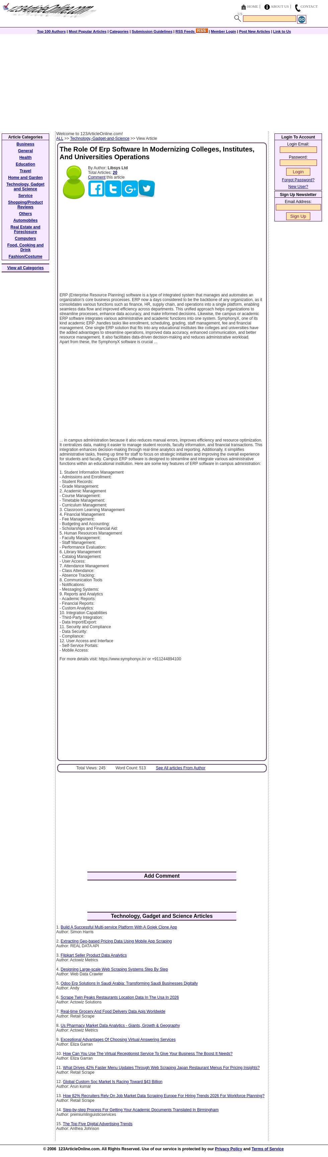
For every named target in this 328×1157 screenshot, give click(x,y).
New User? (298, 186)
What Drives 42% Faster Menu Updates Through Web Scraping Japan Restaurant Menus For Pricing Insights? (161, 1067)
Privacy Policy (228, 1149)
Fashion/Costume (26, 256)
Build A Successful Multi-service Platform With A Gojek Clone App (119, 927)
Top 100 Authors (51, 31)
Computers (25, 238)
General (25, 151)
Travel (25, 171)
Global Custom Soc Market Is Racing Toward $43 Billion (112, 1081)
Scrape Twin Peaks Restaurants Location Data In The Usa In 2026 (120, 997)
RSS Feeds (191, 31)
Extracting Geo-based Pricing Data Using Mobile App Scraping (116, 941)
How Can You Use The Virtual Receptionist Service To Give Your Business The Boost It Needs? (148, 1053)
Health (25, 157)
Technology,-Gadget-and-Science (99, 138)
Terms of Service (268, 1149)
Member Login (223, 31)
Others (25, 213)
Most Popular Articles (87, 31)
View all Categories (25, 268)
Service (25, 195)
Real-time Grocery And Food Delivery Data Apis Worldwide (113, 1011)
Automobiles (25, 220)
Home (252, 6)
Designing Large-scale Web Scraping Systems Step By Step (114, 969)
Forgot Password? (298, 180)
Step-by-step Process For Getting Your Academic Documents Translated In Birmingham (141, 1109)
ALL (59, 138)
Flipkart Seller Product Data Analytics (94, 955)
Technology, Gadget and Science (25, 186)
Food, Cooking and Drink (25, 247)
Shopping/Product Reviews (25, 204)
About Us (280, 6)
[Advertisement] (164, 81)
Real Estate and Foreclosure (25, 229)
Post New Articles (254, 31)
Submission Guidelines (152, 31)
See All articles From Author (181, 768)
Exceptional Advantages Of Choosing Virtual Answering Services (118, 1039)
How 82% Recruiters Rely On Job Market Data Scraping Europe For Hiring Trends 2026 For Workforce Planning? (163, 1095)
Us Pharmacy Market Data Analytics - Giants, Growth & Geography (120, 1025)
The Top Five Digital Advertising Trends (98, 1124)
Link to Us (282, 31)
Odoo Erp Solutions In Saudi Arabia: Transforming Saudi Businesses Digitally (129, 983)
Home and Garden (25, 177)
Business (25, 144)
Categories (119, 31)
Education (25, 164)
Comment (96, 177)
